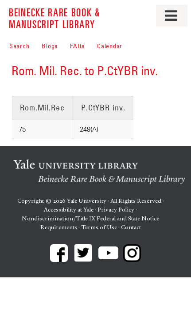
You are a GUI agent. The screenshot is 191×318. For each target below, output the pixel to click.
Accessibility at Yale (69, 209)
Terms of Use (99, 227)
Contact (131, 227)
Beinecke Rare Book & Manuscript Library (54, 18)
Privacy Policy (115, 209)
